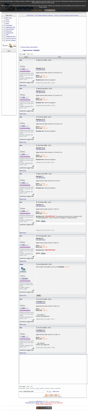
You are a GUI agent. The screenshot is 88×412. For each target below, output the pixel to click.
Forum (8, 21)
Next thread (34, 47)
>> (31, 54)
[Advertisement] (9, 84)
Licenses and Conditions (12, 38)
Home (7, 20)
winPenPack (38, 401)
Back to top (23, 85)
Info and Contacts (11, 40)
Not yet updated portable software (69, 15)
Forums (56, 15)
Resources (9, 31)
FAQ (7, 34)
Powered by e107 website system (34, 403)
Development (9, 33)
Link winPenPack (40, 70)
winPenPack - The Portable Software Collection (40, 15)
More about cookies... (37, 10)
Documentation (10, 29)
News (7, 23)
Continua (49, 10)
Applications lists (10, 27)
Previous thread (25, 47)
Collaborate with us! (11, 36)
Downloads (9, 25)
